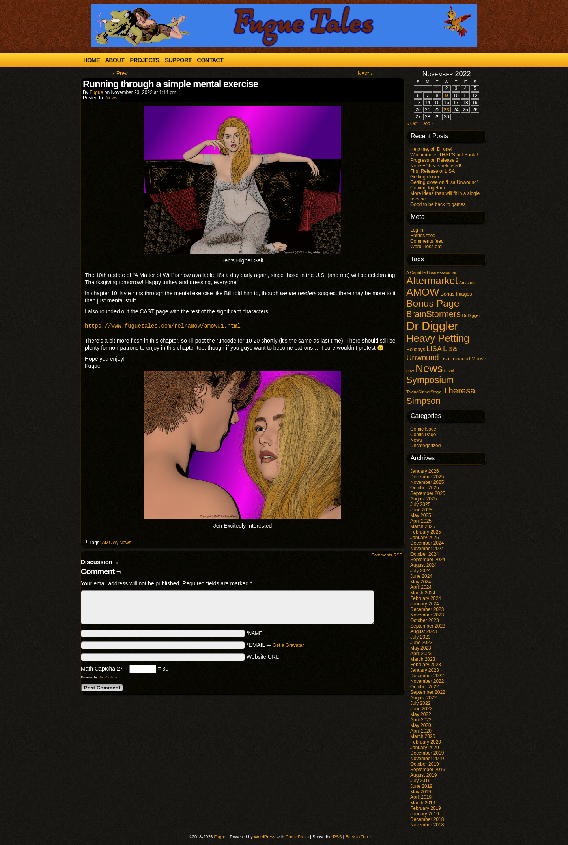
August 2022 (423, 698)
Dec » (428, 123)
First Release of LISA (432, 171)
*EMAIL (275, 645)
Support (178, 60)
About (114, 60)
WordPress (264, 836)
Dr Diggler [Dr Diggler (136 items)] (432, 325)
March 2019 (422, 803)
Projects (144, 60)
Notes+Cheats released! (435, 166)
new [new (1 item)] (410, 370)
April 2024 (421, 587)
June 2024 (421, 576)
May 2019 (420, 791)
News (111, 98)
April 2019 (421, 797)
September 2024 (427, 559)
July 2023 (420, 637)
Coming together (427, 188)
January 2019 (424, 814)
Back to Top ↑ (359, 836)
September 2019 (427, 769)
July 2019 (420, 780)
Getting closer (424, 177)
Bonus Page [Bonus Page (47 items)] (432, 303)
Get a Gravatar (288, 645)
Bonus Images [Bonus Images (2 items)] (456, 294)
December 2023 (427, 609)
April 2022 (421, 720)
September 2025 (427, 493)
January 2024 (424, 604)
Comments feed (427, 241)
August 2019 (423, 775)
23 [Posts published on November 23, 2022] (446, 109)
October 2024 (424, 554)
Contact (210, 60)
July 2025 (420, 504)
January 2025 (424, 537)
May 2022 (420, 714)
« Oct (412, 123)
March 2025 (422, 526)
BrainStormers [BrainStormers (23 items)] (433, 314)
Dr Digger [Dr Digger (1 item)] (471, 315)
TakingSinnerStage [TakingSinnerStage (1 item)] (423, 392)
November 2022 (427, 681)
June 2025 (421, 510)
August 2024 (423, 565)
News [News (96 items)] (429, 368)
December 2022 (427, 675)
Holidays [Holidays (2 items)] (415, 349)
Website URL (263, 657)
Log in (416, 230)
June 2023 (421, 642)
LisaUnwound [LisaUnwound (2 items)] (455, 359)
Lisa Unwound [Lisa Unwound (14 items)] (431, 353)
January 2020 (424, 747)
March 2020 (422, 736)
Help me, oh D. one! (431, 149)
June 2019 (421, 786)
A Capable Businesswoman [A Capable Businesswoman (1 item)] (432, 272)
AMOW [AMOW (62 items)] (422, 292)
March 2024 (422, 593)
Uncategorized (425, 445)
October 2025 (424, 488)
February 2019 (425, 808)
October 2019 (424, 764)
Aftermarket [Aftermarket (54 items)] (432, 280)
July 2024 (420, 570)
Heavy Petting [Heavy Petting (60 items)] (437, 338)
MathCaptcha (107, 677)
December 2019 (427, 753)
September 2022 (427, 692)
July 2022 (420, 703)
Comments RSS (386, 555)
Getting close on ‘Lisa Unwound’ (444, 182)
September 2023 (427, 626)
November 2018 (427, 825)
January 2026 (424, 471)
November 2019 (427, 758)
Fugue (96, 92)
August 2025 (423, 499)
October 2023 (424, 620)
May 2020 (420, 725)
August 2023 (423, 631)
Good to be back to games (438, 204)
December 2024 (427, 543)
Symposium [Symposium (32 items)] (430, 380)
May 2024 (420, 582)
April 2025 (421, 521)
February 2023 (425, 664)
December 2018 (427, 819)
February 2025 (425, 532)
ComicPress (297, 836)
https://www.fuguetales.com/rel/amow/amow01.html (163, 326)
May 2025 (420, 515)
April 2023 (421, 653)
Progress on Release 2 (434, 160)
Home (91, 60)
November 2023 (427, 615)
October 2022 (424, 686)
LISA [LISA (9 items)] (433, 349)
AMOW (109, 542)
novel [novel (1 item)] (449, 370)
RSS (337, 836)
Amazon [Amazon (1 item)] (467, 282)
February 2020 (425, 742)
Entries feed (422, 235)
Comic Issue (423, 429)
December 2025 (427, 477)
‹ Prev (120, 73)
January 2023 (424, 670)
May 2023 (420, 648)
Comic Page (423, 434)
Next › (364, 73)
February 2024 (425, 598)
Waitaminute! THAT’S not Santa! (444, 154)
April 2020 (421, 731)
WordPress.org (426, 246)
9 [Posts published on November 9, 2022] (446, 95)
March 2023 (422, 659)
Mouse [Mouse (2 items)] (478, 359)
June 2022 (421, 709)
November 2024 (427, 548)
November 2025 (427, 482)
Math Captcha (98, 668)
